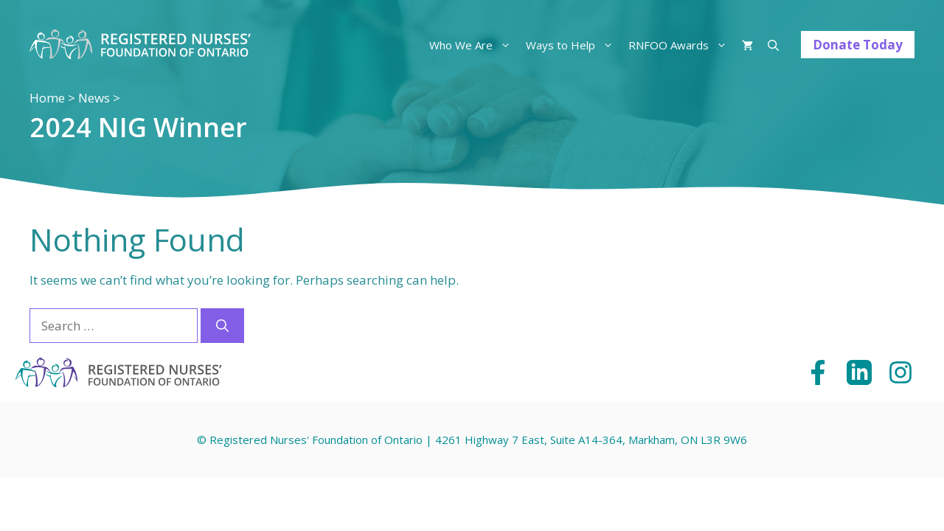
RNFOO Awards (681, 45)
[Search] (222, 326)
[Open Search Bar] (773, 45)
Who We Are (473, 45)
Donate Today (858, 44)
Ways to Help (573, 45)
